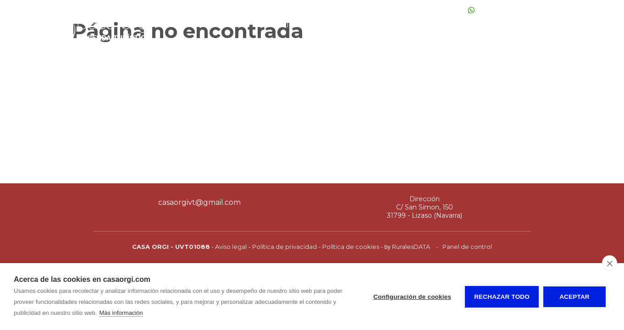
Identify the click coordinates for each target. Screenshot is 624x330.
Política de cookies (350, 246)
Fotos (318, 25)
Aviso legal (231, 246)
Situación (521, 25)
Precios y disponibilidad (392, 25)
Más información (121, 312)
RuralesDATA (411, 246)
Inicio (283, 25)
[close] (609, 263)
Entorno (472, 25)
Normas (568, 25)
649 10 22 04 (442, 10)
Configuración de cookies (412, 296)
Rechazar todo (502, 296)
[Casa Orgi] (94, 47)
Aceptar (574, 296)
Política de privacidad (284, 246)
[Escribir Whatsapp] (471, 10)
